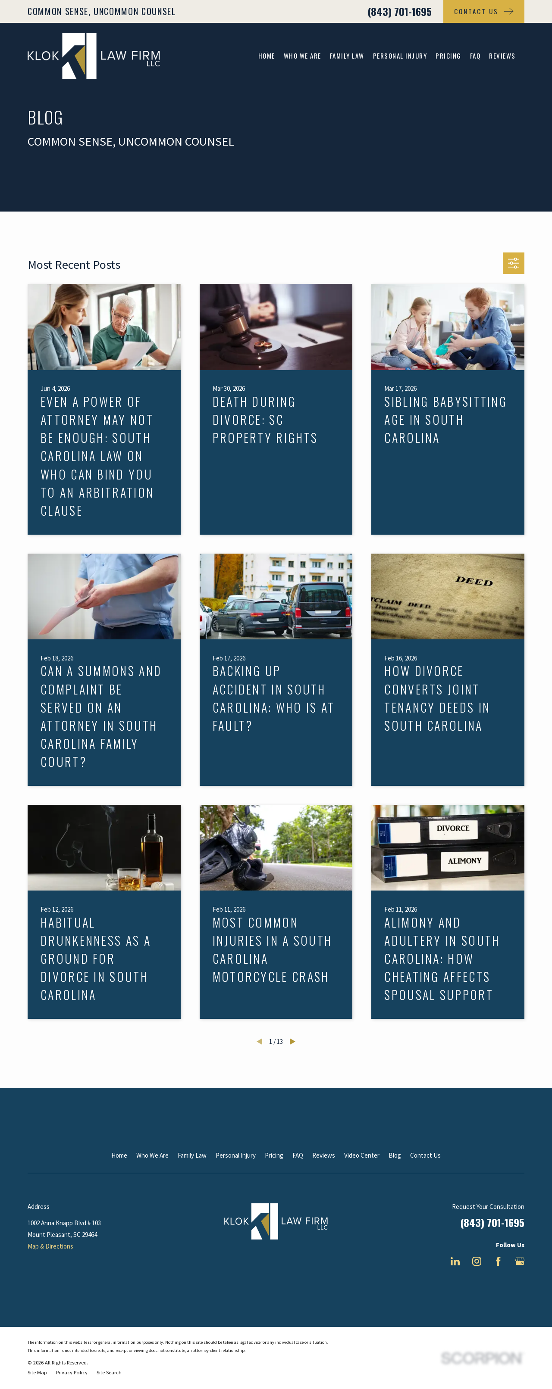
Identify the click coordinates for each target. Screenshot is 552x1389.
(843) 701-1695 (399, 11)
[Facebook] (498, 1261)
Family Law (192, 1155)
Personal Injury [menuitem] (400, 55)
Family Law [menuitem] (347, 55)
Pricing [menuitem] (448, 55)
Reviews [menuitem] (502, 55)
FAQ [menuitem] (475, 55)
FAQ (297, 1155)
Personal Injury (236, 1155)
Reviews (323, 1155)
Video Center (362, 1155)
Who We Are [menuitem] (302, 55)
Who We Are (152, 1155)
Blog (395, 1155)
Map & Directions (50, 1246)
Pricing (274, 1155)
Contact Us (425, 1155)
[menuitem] (37, 1373)
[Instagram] (476, 1261)
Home (119, 1155)
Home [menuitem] (266, 55)
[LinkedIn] (455, 1261)
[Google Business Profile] (519, 1261)
